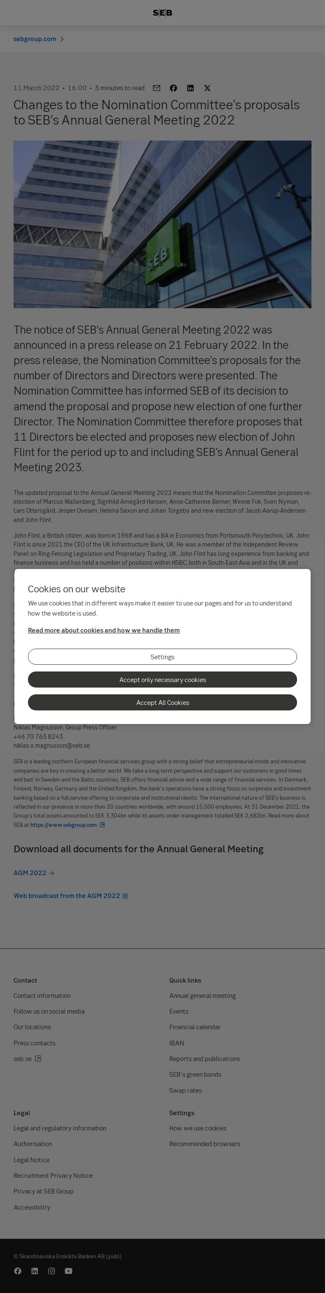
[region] (162, 646)
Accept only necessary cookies (162, 679)
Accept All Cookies (162, 702)
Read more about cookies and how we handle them (104, 630)
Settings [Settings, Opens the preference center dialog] (162, 656)
